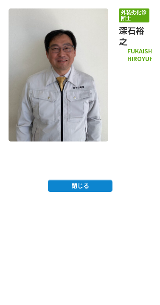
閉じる (80, 185)
